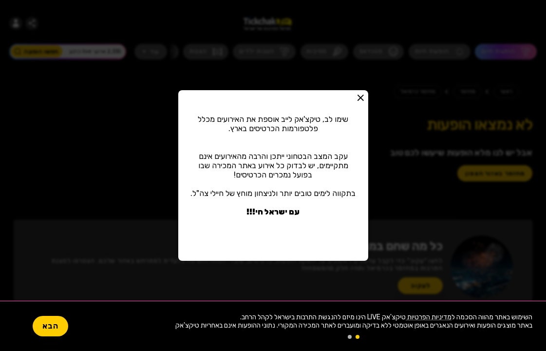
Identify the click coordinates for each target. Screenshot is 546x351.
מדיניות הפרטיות (429, 317)
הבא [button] (50, 326)
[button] (361, 97)
